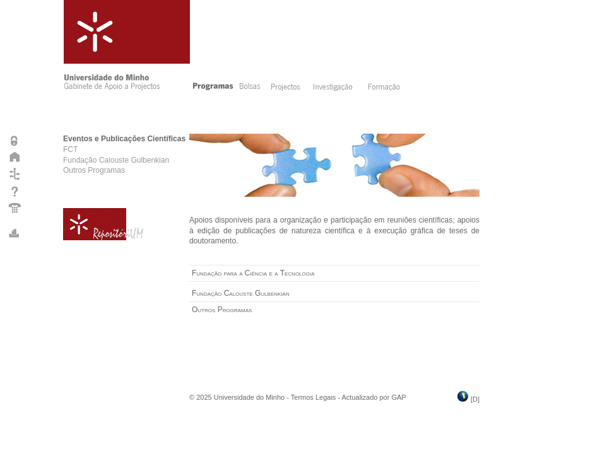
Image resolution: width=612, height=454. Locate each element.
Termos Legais (313, 397)
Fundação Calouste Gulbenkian (116, 160)
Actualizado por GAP (374, 397)
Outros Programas (94, 170)
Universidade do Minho (249, 397)
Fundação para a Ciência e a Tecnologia (253, 273)
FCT (70, 149)
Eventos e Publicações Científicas (124, 138)
